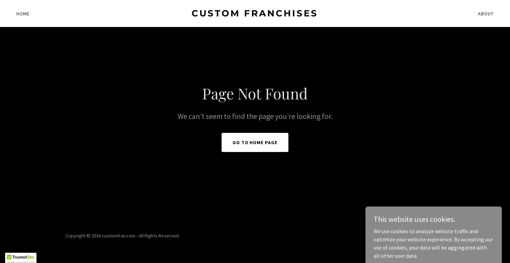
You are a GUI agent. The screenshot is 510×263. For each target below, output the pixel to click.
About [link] (486, 14)
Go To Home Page (255, 142)
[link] (255, 14)
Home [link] (23, 14)
